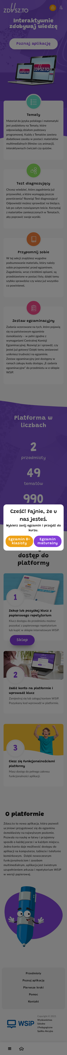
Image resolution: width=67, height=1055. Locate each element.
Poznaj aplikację (33, 44)
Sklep (22, 640)
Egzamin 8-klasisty (19, 541)
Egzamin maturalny (48, 541)
